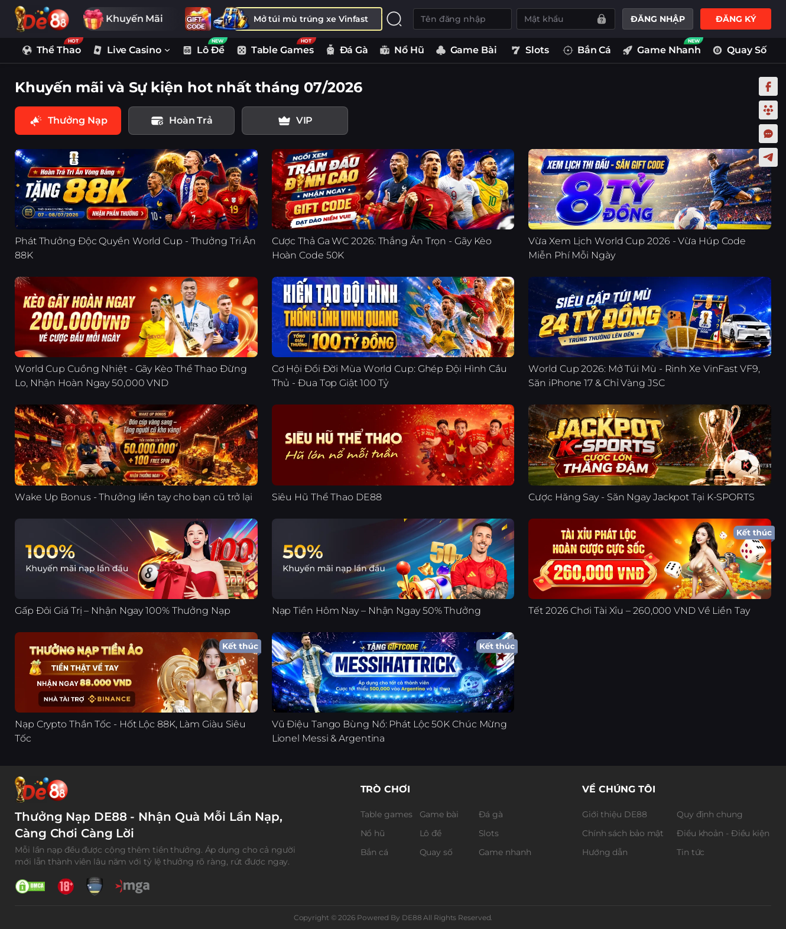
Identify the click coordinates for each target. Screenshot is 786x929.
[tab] (181, 120)
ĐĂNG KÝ (735, 19)
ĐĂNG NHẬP (657, 19)
